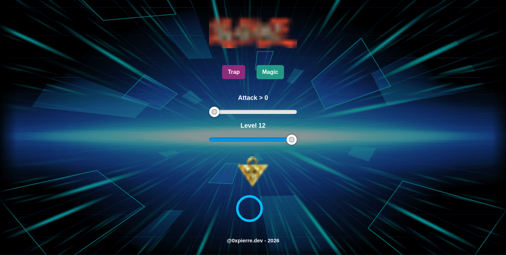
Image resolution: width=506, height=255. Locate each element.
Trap (234, 72)
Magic (270, 72)
